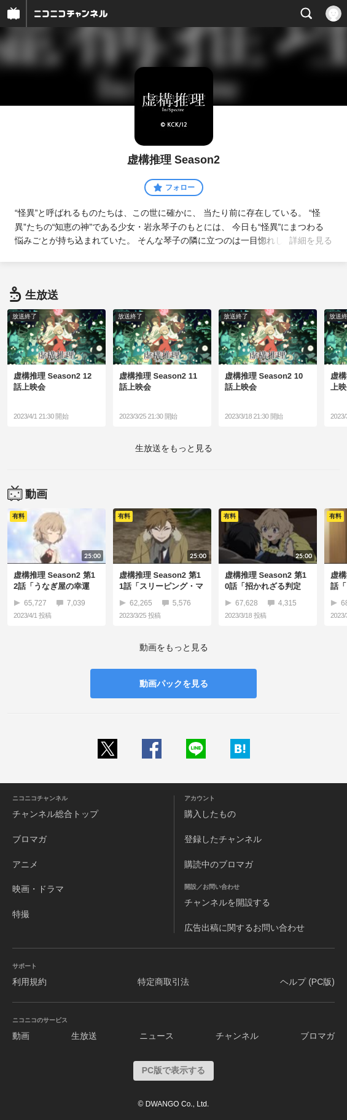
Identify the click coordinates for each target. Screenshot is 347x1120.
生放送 (84, 1036)
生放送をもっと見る (173, 448)
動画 (20, 1036)
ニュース (156, 1036)
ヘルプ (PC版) (307, 982)
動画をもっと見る (173, 647)
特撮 (20, 914)
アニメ (25, 864)
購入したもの (210, 814)
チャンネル (237, 1036)
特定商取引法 (163, 982)
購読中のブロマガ (218, 864)
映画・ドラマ (38, 889)
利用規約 (29, 982)
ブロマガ (29, 839)
